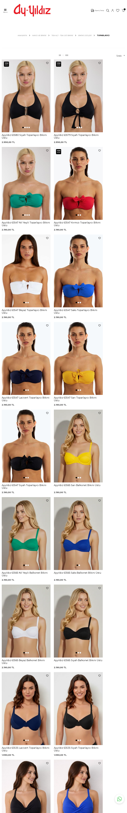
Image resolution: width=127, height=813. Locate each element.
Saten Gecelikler (10, 727)
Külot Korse (36, 732)
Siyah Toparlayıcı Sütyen (38, 709)
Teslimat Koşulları (67, 728)
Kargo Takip (65, 710)
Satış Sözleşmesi (67, 724)
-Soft (47, 810)
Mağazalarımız (9, 759)
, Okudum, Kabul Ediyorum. (28, 684)
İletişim (5, 767)
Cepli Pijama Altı (38, 741)
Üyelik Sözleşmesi (68, 714)
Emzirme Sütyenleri (12, 736)
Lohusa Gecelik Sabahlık (38, 719)
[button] (18, 111)
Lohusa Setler (9, 732)
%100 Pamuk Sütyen (41, 714)
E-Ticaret (55, 810)
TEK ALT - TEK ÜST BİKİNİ (62, 35)
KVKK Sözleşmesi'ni (17, 684)
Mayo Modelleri (10, 706)
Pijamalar (6, 719)
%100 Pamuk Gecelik (41, 728)
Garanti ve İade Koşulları (66, 719)
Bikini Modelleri (9, 710)
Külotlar (6, 714)
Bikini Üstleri (85, 35)
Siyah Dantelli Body (40, 723)
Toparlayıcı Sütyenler (12, 723)
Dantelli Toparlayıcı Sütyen (39, 703)
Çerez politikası (9, 754)
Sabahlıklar (7, 740)
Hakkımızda (8, 763)
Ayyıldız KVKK (9, 750)
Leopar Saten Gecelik (41, 736)
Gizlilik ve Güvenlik (68, 733)
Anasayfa (22, 35)
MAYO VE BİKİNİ (39, 35)
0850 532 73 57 (66, 706)
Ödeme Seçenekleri (69, 737)
